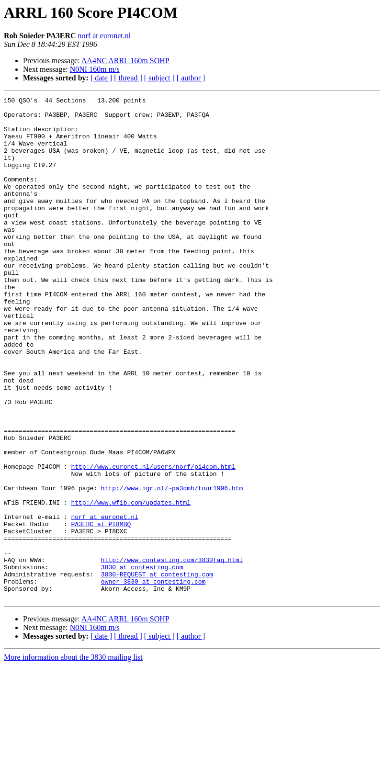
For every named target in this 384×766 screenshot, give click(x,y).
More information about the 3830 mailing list (73, 758)
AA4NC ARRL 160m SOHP (125, 60)
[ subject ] (159, 78)
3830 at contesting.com (142, 661)
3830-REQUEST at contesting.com (157, 670)
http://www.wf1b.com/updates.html (131, 584)
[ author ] (191, 78)
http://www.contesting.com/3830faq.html (172, 653)
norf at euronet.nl (104, 36)
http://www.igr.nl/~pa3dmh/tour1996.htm (172, 567)
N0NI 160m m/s (95, 69)
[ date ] (101, 78)
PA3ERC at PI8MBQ (101, 610)
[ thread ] (128, 78)
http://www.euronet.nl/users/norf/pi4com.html (153, 541)
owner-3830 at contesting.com (153, 679)
